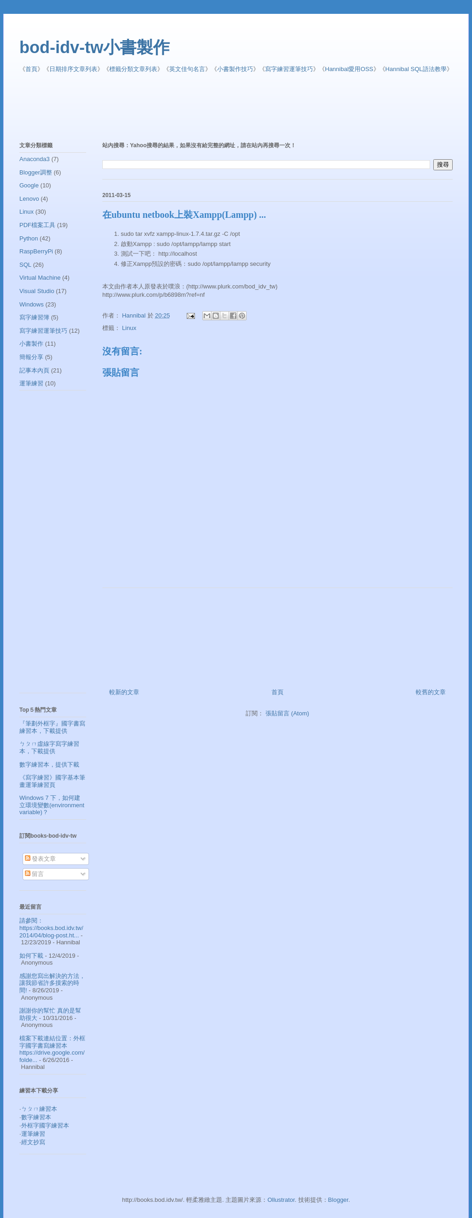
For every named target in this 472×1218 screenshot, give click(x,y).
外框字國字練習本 (45, 1125)
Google (29, 185)
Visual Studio (36, 291)
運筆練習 (31, 383)
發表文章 (40, 858)
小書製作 (31, 343)
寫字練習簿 (34, 317)
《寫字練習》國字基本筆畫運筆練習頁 (52, 781)
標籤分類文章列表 (133, 69)
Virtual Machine (39, 277)
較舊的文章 (431, 692)
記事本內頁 (34, 370)
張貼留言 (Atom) (287, 713)
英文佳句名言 (187, 69)
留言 (34, 873)
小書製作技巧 (235, 69)
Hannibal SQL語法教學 (416, 69)
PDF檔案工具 (37, 225)
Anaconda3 (34, 159)
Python (28, 238)
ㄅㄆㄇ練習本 (39, 1108)
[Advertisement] (242, 108)
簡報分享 (31, 357)
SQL (25, 264)
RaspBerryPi (36, 251)
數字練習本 (36, 1117)
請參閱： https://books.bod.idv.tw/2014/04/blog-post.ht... (51, 927)
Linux (129, 327)
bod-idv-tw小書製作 (94, 47)
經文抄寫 (33, 1142)
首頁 (31, 69)
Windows (31, 304)
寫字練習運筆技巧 (289, 69)
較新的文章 (124, 692)
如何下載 (31, 955)
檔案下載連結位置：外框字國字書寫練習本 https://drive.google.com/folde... (52, 1049)
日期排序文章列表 (73, 69)
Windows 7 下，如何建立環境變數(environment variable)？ (51, 805)
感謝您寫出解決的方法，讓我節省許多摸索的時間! (52, 983)
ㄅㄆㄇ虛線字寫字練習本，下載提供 (49, 747)
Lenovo (29, 198)
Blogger (338, 1199)
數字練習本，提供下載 (49, 764)
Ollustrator (281, 1199)
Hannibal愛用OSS (349, 69)
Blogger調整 (35, 172)
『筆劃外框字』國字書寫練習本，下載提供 (52, 727)
